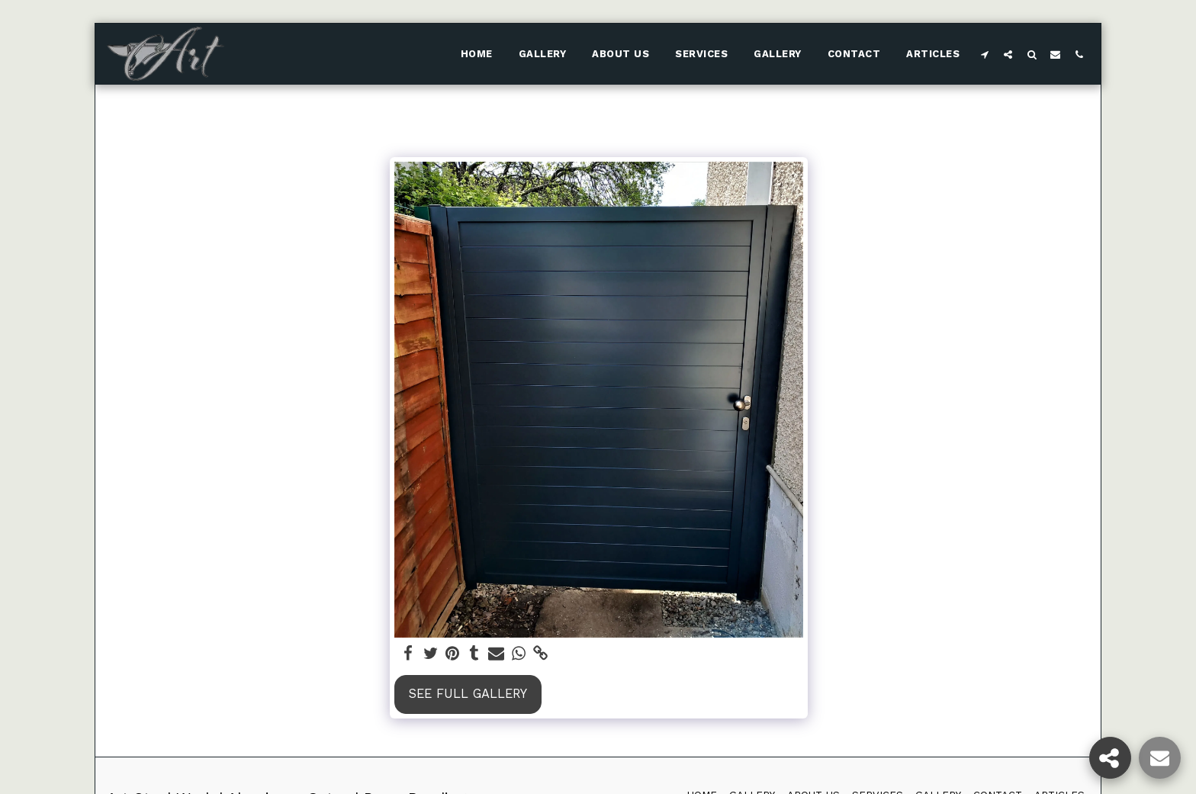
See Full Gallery (468, 693)
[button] (984, 54)
